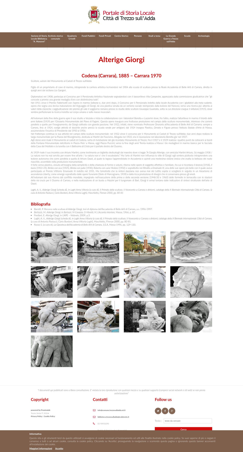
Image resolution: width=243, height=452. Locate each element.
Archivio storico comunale (55, 37)
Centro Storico (121, 36)
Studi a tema (154, 36)
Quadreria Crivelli (72, 37)
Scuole (187, 36)
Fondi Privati (105, 36)
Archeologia (204, 36)
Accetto (59, 448)
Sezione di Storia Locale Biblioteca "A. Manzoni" (39, 39)
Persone (138, 36)
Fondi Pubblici (88, 36)
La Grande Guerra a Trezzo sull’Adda (170, 39)
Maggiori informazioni (40, 448)
